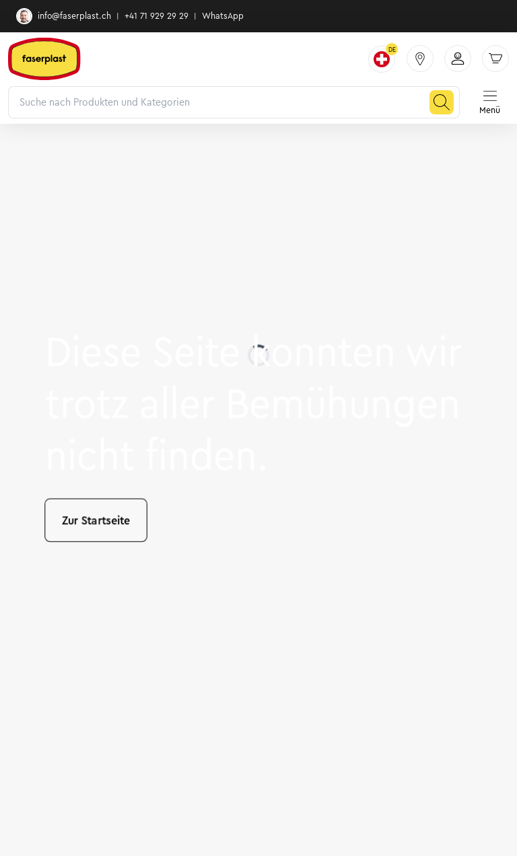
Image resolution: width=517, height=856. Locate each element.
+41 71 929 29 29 (156, 16)
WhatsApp (223, 16)
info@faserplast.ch (63, 16)
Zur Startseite (96, 520)
